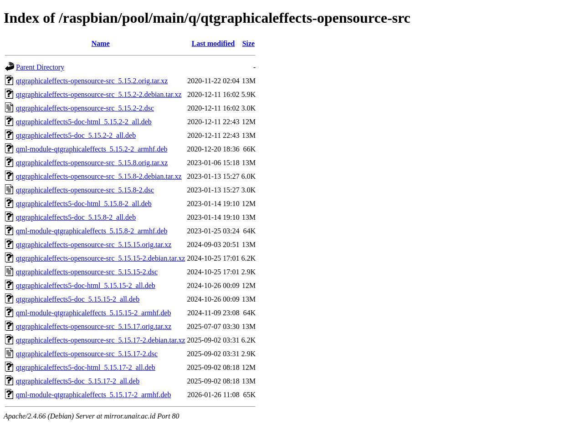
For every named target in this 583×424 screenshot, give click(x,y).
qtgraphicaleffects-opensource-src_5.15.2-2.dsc (85, 108)
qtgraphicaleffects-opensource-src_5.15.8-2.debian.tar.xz (99, 176)
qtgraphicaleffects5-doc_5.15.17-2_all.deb (77, 381)
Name (101, 43)
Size (248, 43)
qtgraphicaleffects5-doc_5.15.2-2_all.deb (76, 135)
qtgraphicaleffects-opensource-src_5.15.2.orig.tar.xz (92, 81)
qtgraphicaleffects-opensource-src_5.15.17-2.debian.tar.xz (100, 340)
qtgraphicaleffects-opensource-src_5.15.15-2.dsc (87, 272)
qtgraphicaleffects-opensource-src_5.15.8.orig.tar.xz (92, 163)
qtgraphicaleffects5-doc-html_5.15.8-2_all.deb (84, 203)
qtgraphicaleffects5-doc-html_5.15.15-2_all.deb (85, 285)
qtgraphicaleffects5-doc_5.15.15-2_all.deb (77, 299)
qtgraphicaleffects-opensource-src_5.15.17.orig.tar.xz (93, 326)
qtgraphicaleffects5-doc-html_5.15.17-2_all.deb (85, 367)
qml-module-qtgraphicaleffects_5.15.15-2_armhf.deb (93, 313)
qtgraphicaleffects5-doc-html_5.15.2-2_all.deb (84, 122)
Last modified (213, 43)
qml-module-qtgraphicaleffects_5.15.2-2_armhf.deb (91, 149)
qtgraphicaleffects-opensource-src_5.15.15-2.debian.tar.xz (100, 258)
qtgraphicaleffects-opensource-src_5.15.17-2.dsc (87, 354)
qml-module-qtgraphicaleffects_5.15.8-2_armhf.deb (91, 231)
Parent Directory (40, 67)
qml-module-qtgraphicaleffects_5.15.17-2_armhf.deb (93, 395)
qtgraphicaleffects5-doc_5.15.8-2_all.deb (76, 217)
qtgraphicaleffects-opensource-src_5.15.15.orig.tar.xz (93, 244)
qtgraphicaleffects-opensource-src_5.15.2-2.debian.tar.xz (99, 94)
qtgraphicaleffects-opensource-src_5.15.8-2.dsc (85, 190)
